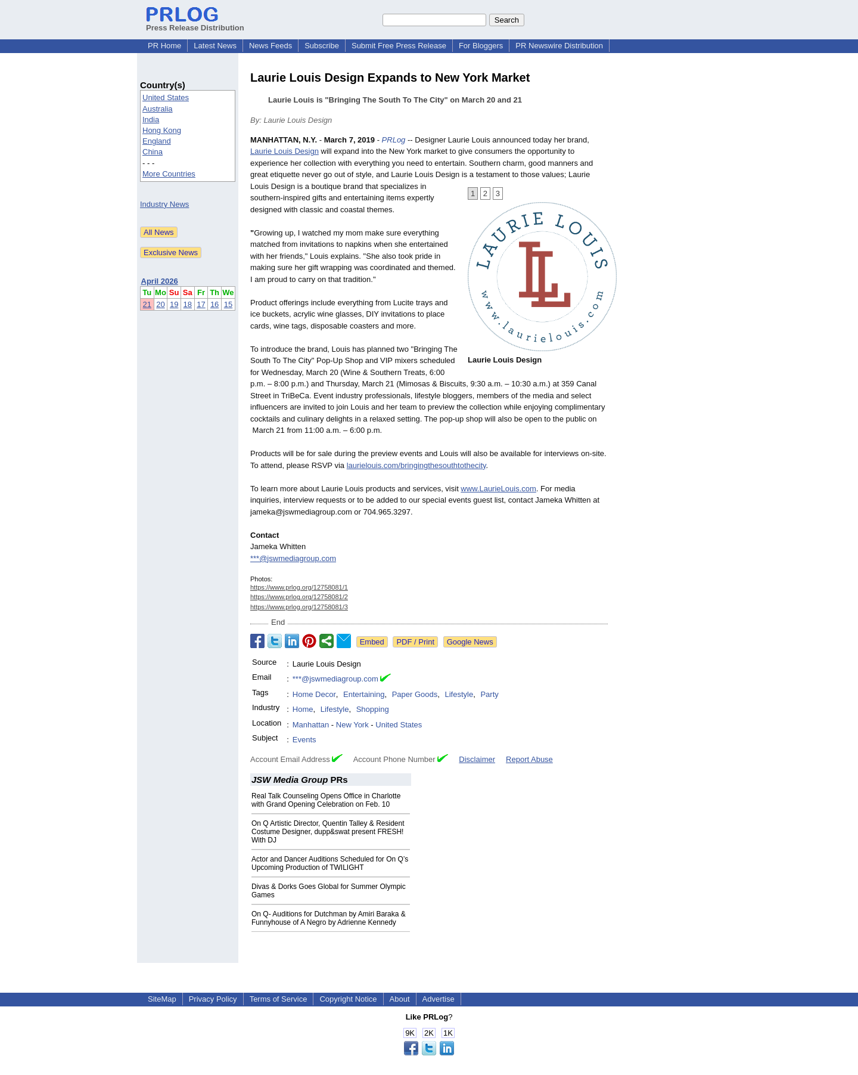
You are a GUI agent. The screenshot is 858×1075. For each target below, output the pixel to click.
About (400, 999)
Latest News (215, 45)
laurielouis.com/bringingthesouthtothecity (416, 465)
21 (147, 304)
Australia (157, 108)
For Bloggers (481, 45)
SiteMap (162, 999)
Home (303, 709)
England (156, 141)
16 (214, 304)
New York (352, 724)
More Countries (168, 173)
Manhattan (311, 724)
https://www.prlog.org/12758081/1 (299, 587)
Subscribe (321, 45)
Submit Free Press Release (399, 45)
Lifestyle (459, 694)
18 (188, 304)
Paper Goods (415, 694)
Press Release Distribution (195, 23)
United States (165, 97)
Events (304, 739)
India (150, 119)
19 (174, 304)
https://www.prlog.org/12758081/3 (299, 607)
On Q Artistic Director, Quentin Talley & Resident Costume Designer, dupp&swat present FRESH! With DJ (328, 831)
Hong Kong (161, 130)
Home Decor (314, 694)
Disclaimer (477, 759)
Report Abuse (529, 759)
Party (489, 694)
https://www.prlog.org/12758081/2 (299, 596)
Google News (470, 641)
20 (160, 304)
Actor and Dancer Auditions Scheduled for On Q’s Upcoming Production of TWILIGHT (329, 863)
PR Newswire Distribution (559, 45)
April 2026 (159, 281)
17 (201, 304)
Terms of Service (278, 999)
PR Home (164, 45)
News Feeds (270, 45)
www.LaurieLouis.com (498, 488)
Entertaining (363, 694)
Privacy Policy (213, 999)
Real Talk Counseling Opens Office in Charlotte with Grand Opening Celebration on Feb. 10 (325, 800)
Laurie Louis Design (284, 151)
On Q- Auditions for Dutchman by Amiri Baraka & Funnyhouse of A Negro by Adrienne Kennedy (328, 918)
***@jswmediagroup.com (293, 558)
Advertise (438, 999)
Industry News (164, 204)
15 (228, 304)
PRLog (394, 139)
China (152, 151)
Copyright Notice (348, 999)
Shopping (372, 709)
